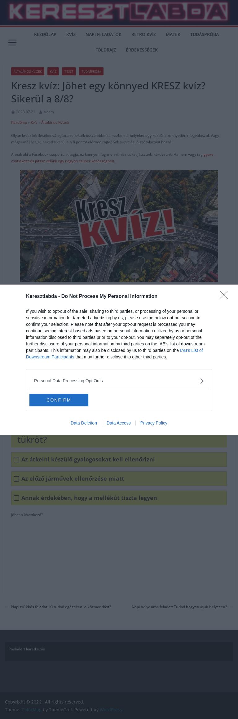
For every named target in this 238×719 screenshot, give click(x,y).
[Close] (226, 297)
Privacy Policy (153, 422)
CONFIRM (58, 399)
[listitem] (119, 381)
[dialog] (119, 360)
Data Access (119, 422)
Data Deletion (84, 422)
